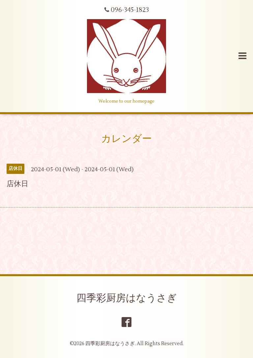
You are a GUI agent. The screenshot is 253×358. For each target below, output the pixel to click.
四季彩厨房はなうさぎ (126, 298)
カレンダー (126, 138)
